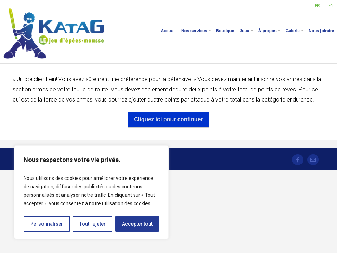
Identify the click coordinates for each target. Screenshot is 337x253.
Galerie (292, 30)
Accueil (168, 30)
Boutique (225, 30)
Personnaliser (46, 224)
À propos (267, 30)
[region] (91, 192)
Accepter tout (137, 224)
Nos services (194, 30)
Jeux (244, 30)
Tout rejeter (92, 224)
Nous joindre (321, 30)
